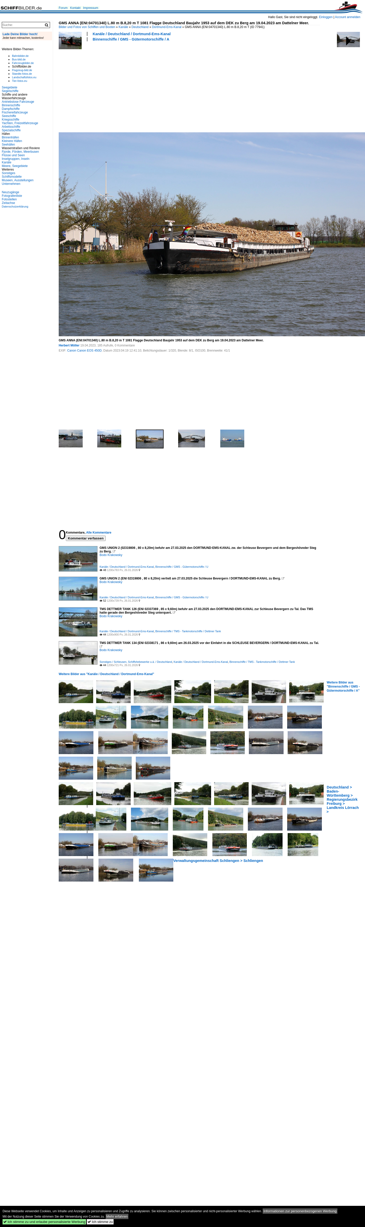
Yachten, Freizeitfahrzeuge (20, 123)
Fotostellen (9, 199)
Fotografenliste (12, 196)
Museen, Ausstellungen (17, 180)
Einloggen (326, 17)
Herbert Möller (69, 345)
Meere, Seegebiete (15, 166)
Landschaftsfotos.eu (24, 77)
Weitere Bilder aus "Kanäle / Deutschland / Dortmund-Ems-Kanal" (106, 674)
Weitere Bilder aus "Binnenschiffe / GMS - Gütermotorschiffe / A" (343, 686)
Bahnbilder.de (20, 55)
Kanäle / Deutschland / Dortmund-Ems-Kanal (132, 34)
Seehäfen (8, 144)
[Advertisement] (137, 86)
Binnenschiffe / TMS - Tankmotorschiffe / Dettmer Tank (188, 631)
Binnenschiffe (11, 105)
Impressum (90, 8)
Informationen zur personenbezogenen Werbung (300, 1211)
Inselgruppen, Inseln (15, 159)
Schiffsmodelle (12, 176)
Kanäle (123, 27)
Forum (63, 8)
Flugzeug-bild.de (22, 70)
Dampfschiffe (11, 109)
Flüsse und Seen (13, 155)
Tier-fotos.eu (19, 80)
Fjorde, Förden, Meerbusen (20, 151)
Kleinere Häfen (12, 141)
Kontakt (75, 8)
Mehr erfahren (117, 1216)
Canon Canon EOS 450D (84, 350)
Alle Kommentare (98, 532)
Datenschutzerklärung (15, 206)
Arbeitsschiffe (11, 126)
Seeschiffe (9, 116)
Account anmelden (347, 17)
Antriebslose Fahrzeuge (18, 102)
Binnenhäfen (10, 137)
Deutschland (140, 27)
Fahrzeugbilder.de (23, 62)
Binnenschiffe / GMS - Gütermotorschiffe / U (182, 566)
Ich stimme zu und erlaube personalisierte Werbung (44, 1222)
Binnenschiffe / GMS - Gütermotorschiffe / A (131, 39)
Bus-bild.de (19, 59)
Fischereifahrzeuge (15, 112)
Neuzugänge (10, 192)
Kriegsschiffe (10, 119)
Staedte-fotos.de (22, 73)
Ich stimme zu (100, 1222)
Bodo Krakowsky (111, 555)
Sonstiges (8, 173)
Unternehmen (11, 184)
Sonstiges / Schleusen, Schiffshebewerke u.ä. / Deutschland (136, 661)
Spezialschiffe (11, 130)
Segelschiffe (10, 91)
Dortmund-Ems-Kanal (166, 27)
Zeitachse (8, 203)
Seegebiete (9, 87)
